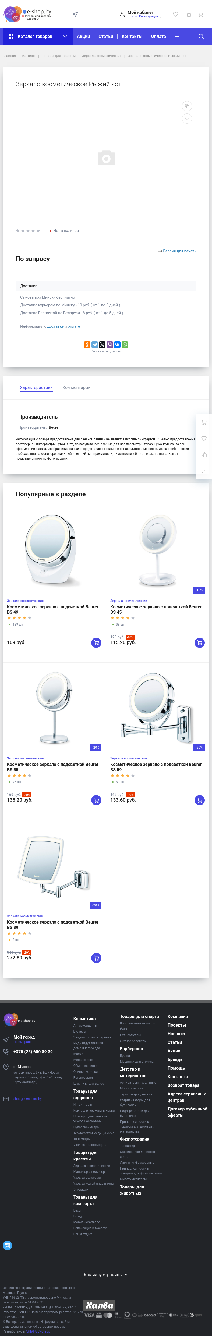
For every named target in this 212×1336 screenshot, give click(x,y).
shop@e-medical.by (27, 1099)
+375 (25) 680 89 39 (33, 1051)
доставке (55, 326)
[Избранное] (175, 14)
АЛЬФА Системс (38, 1331)
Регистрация (148, 16)
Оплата (158, 36)
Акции (83, 36)
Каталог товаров (37, 36)
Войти (132, 16)
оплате (74, 326)
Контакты (132, 36)
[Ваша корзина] (200, 14)
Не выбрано (24, 1042)
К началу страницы (106, 1274)
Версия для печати (179, 251)
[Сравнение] (188, 14)
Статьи (105, 36)
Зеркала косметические (25, 601)
